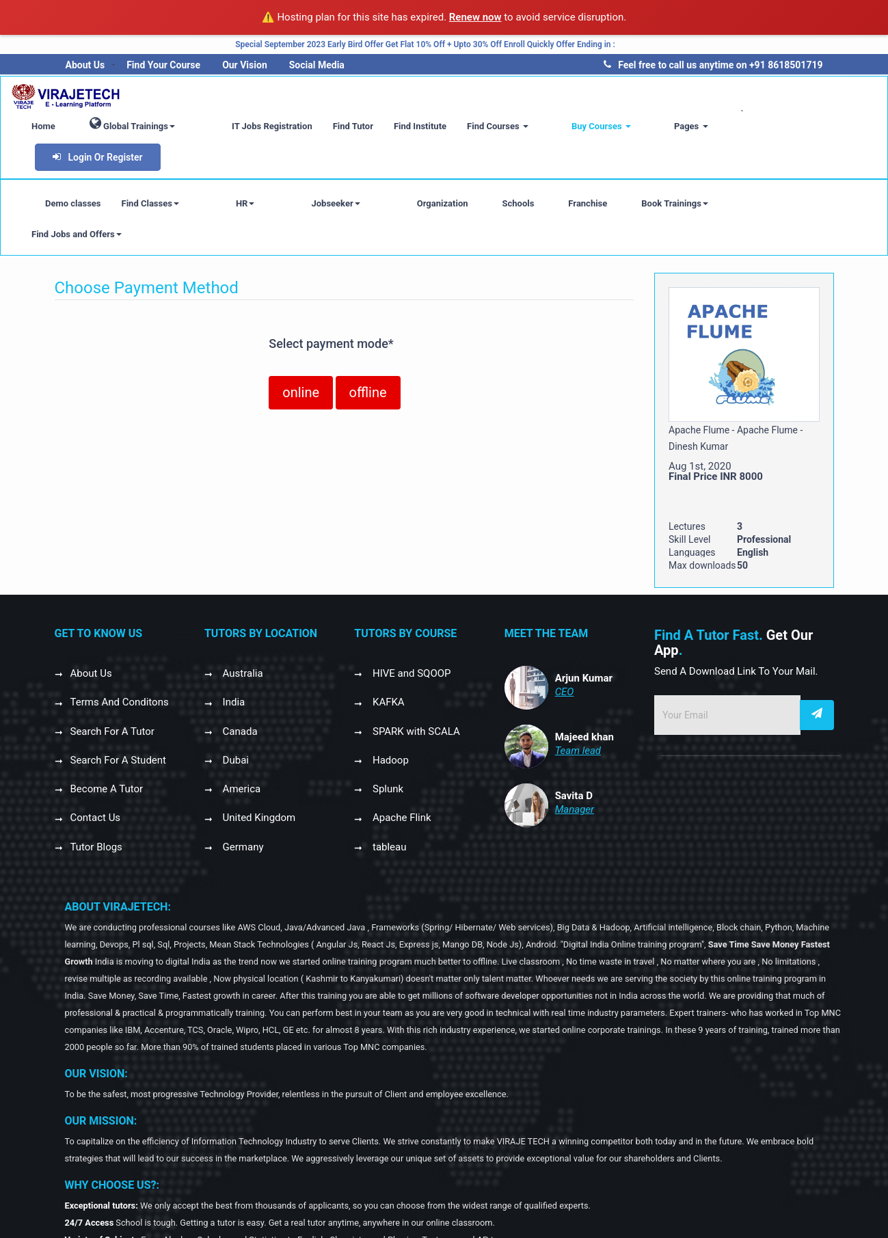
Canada (239, 670)
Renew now (475, 17)
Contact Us (95, 756)
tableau (388, 785)
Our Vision (244, 64)
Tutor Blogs (96, 785)
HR (222, 172)
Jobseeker (290, 172)
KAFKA (387, 640)
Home (114, 126)
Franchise (519, 172)
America (240, 727)
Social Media (317, 64)
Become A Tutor (107, 727)
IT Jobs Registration (320, 126)
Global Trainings (203, 123)
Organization (375, 172)
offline (368, 331)
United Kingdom (257, 756)
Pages (694, 126)
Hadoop (389, 698)
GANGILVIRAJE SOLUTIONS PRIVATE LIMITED (372, 1212)
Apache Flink (400, 756)
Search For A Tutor (112, 670)
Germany (242, 785)
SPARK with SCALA (415, 670)
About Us (85, 64)
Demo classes (73, 172)
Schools (450, 172)
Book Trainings (607, 172)
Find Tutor (401, 126)
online (300, 331)
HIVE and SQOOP (410, 612)
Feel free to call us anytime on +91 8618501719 (713, 64)
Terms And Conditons (119, 640)
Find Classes (150, 172)
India (232, 640)
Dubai (234, 698)
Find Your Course (163, 64)
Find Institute (468, 126)
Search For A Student (118, 698)
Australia (241, 612)
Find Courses (546, 126)
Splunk (386, 727)
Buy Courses (627, 126)
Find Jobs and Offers (706, 172)
